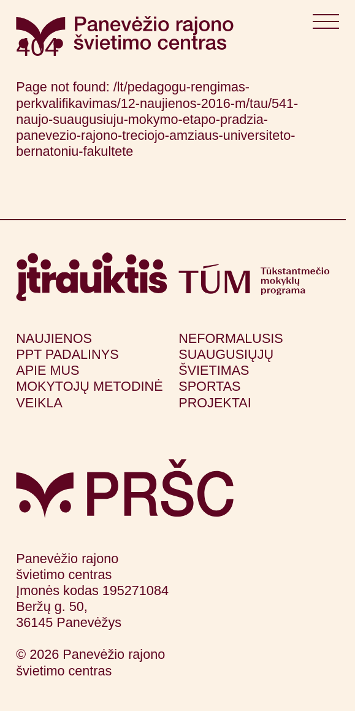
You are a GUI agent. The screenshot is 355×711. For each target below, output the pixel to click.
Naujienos (54, 338)
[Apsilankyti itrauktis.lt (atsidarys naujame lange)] (91, 277)
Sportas (209, 386)
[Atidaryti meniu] (325, 24)
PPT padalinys (67, 354)
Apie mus (47, 370)
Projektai (214, 402)
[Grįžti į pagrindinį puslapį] (125, 488)
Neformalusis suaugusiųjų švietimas (230, 354)
